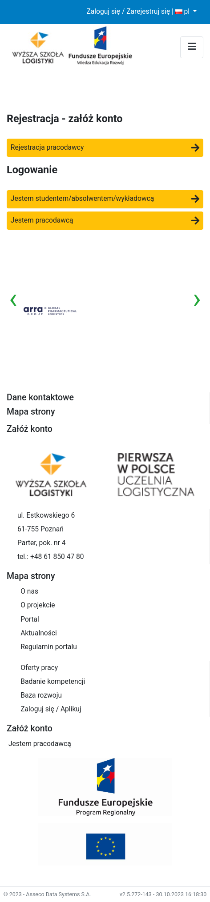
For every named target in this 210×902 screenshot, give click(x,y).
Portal (29, 619)
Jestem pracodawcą (105, 220)
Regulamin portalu (48, 647)
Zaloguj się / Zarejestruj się (128, 12)
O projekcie (37, 605)
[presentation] (13, 298)
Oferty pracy (39, 668)
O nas (29, 591)
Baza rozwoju (41, 695)
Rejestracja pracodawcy (105, 148)
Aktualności (38, 633)
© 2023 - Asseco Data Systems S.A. (47, 894)
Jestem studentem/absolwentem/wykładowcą (105, 199)
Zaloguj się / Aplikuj (50, 709)
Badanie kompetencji (52, 682)
